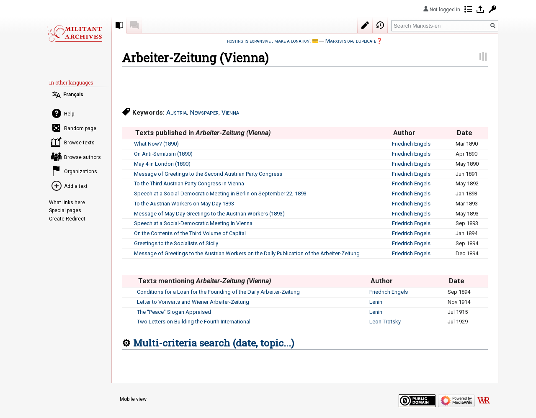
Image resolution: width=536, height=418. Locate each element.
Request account (492, 9)
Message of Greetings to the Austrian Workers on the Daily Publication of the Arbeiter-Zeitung (247, 253)
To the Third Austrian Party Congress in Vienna (189, 183)
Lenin (375, 302)
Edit (365, 25)
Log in (480, 9)
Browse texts (79, 143)
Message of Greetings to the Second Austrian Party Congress (208, 174)
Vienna (230, 112)
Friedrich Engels (411, 144)
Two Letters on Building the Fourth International (193, 321)
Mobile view (133, 399)
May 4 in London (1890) (162, 164)
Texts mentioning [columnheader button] (204, 281)
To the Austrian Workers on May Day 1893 (184, 203)
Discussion (134, 25)
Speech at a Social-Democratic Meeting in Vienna (193, 223)
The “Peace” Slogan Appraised (174, 312)
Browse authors (82, 157)
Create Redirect (67, 219)
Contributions (468, 9)
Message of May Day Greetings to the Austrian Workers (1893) (209, 213)
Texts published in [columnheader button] (203, 133)
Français (73, 94)
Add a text (76, 186)
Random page (80, 128)
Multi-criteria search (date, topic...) (213, 342)
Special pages (65, 210)
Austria (176, 112)
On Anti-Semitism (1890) (163, 154)
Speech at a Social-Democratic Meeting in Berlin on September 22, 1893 (220, 193)
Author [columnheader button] (404, 133)
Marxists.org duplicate (350, 41)
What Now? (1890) (156, 144)
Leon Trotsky (385, 321)
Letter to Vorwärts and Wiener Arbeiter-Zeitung (193, 302)
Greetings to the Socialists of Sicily (176, 243)
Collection (119, 25)
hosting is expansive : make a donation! (269, 41)
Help (69, 114)
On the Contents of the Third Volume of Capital (190, 233)
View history (380, 25)
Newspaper (204, 112)
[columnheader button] (128, 133)
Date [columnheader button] (464, 133)
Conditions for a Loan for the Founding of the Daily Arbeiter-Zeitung (218, 292)
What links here (67, 202)
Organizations (80, 171)
